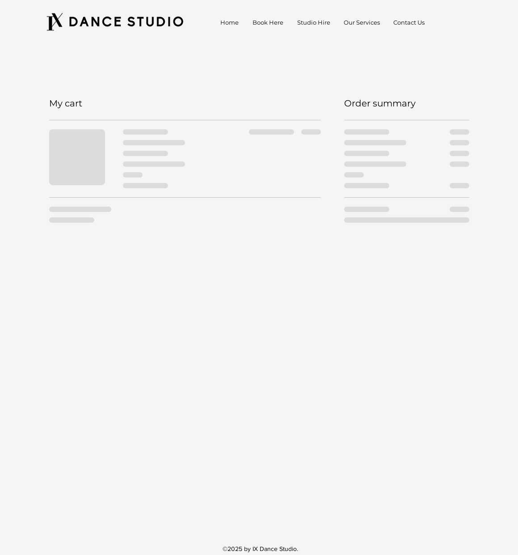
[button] (362, 22)
